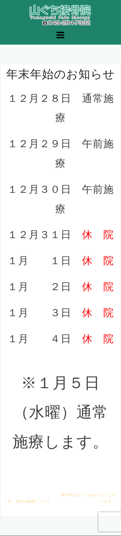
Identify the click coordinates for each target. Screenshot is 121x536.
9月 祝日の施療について (27, 501)
